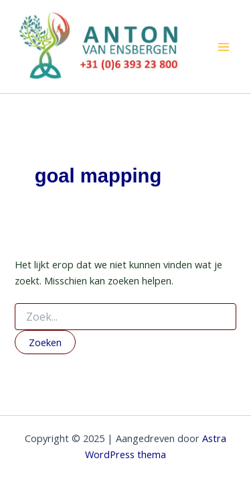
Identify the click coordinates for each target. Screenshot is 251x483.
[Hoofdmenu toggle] (224, 47)
